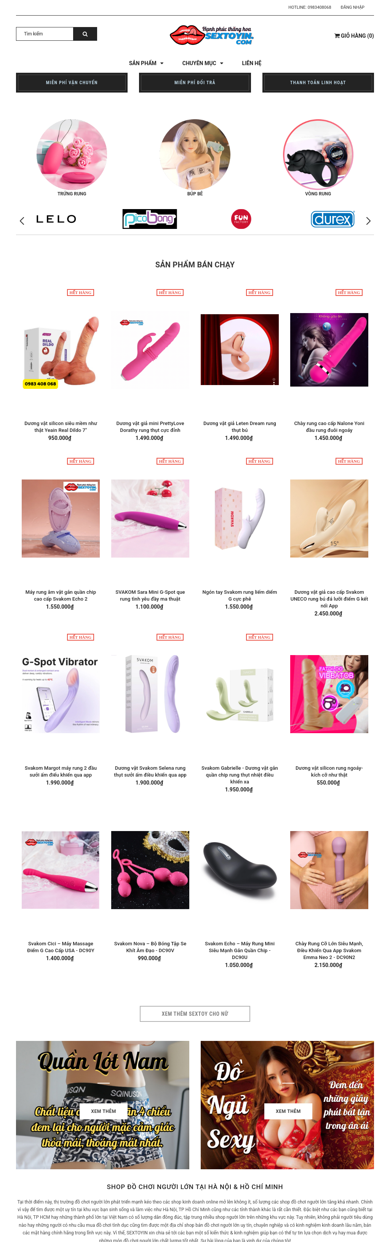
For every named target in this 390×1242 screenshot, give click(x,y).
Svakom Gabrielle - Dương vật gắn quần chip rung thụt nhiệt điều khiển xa (239, 775)
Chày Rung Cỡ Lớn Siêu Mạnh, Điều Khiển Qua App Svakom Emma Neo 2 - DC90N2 (329, 950)
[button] (368, 221)
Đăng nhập (352, 7)
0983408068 (319, 7)
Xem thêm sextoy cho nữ (195, 1014)
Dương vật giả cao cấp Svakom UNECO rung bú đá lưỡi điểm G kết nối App (329, 599)
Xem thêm (103, 1111)
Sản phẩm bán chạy (195, 264)
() (354, 36)
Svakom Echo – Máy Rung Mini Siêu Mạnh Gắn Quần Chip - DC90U (240, 950)
